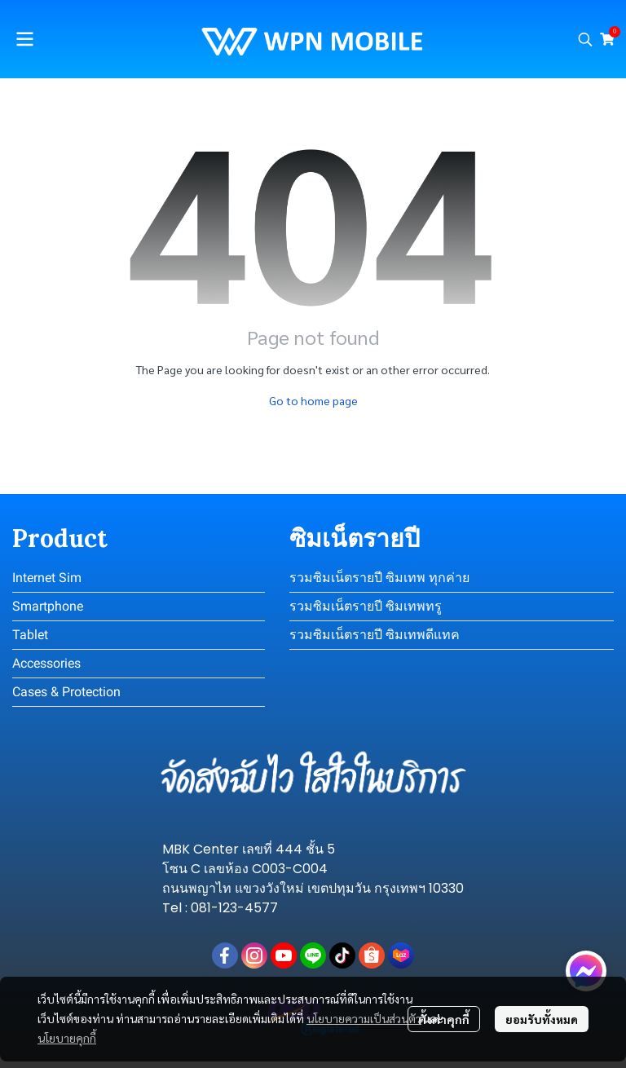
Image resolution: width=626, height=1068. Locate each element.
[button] (585, 39)
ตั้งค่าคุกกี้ (444, 1019)
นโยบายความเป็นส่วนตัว (363, 1018)
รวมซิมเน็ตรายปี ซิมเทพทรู (365, 606)
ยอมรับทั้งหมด (541, 1019)
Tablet (30, 634)
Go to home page (313, 400)
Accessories (46, 663)
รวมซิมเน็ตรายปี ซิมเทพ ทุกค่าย (379, 577)
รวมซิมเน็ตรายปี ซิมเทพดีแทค (374, 634)
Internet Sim (47, 577)
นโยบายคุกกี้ (66, 1037)
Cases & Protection (66, 691)
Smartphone (47, 606)
